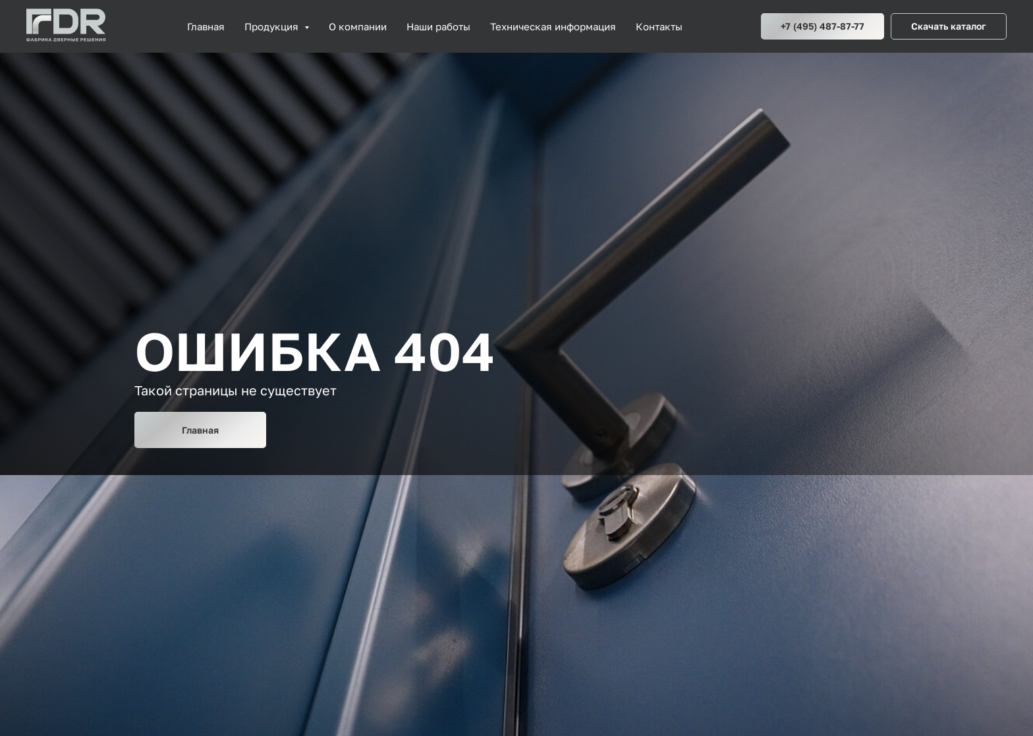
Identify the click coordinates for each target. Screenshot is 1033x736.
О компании (358, 26)
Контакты (659, 26)
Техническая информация (553, 26)
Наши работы (438, 26)
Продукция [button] (272, 26)
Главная (206, 26)
